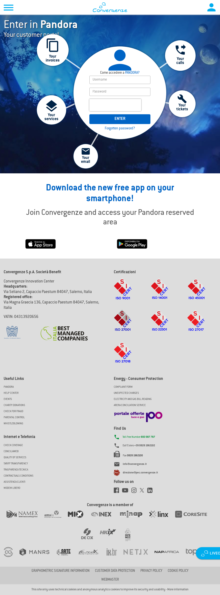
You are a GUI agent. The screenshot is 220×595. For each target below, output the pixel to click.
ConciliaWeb (11, 451)
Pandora (9, 387)
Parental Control (14, 417)
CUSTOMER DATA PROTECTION (115, 571)
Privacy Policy (151, 571)
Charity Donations (14, 405)
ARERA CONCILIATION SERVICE (130, 405)
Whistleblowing (13, 423)
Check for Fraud (13, 411)
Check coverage (13, 445)
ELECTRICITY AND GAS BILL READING (133, 399)
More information (178, 589)
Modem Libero (12, 488)
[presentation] (115, 105)
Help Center (11, 393)
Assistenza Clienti (14, 482)
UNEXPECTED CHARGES (126, 393)
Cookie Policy (178, 571)
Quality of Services (15, 457)
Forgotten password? (120, 128)
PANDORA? (120, 73)
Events (8, 399)
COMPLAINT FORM (123, 387)
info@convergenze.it (135, 464)
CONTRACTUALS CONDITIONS (18, 476)
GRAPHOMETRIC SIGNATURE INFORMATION (60, 571)
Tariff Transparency (16, 463)
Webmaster (110, 580)
